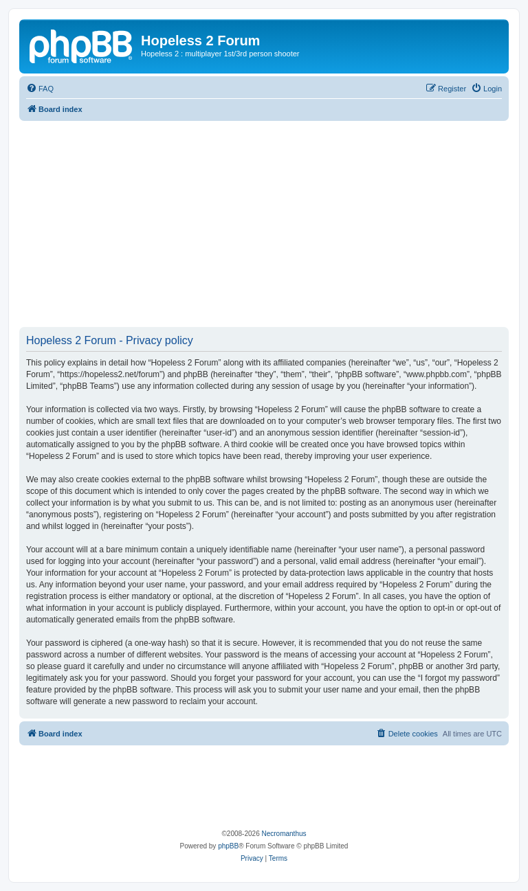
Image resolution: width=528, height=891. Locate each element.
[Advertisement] (264, 224)
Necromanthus (283, 833)
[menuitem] (40, 88)
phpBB (228, 846)
